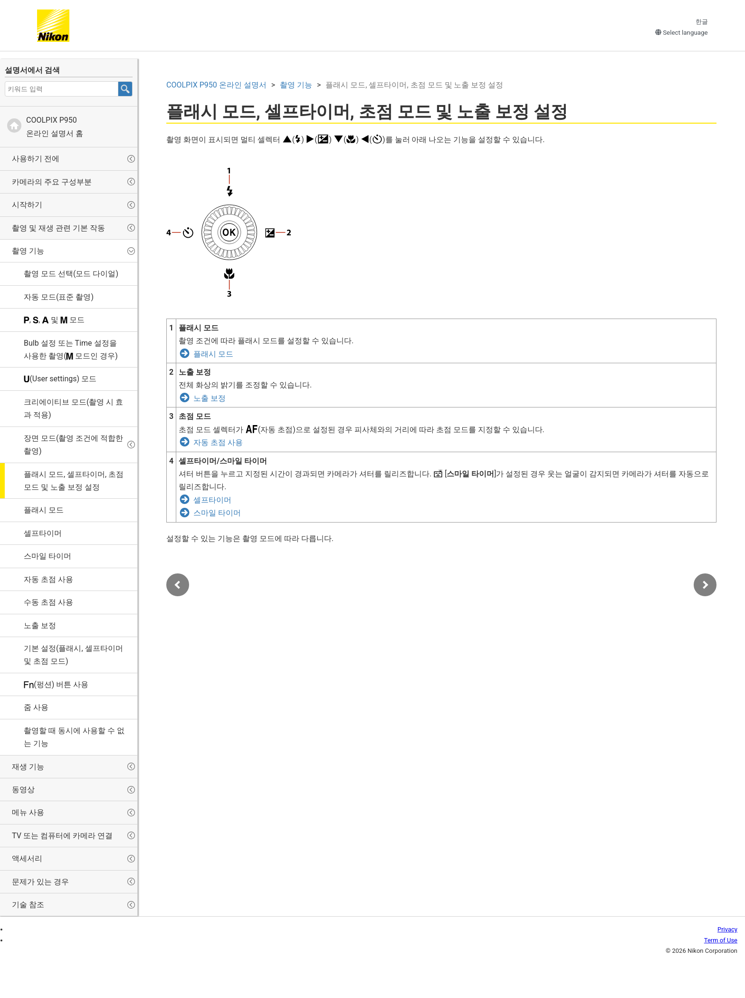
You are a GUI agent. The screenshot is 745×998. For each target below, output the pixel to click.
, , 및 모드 (54, 319)
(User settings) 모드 (60, 378)
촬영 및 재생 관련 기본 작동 (58, 228)
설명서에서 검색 (32, 70)
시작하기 (27, 204)
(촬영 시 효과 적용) (73, 408)
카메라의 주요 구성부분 (52, 181)
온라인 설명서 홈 (54, 126)
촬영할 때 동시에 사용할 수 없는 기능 (74, 737)
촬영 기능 (28, 250)
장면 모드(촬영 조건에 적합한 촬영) (73, 444)
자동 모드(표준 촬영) (59, 296)
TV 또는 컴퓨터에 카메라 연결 (62, 835)
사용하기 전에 (35, 158)
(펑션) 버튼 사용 (56, 684)
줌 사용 (36, 707)
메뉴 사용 (28, 812)
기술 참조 (28, 904)
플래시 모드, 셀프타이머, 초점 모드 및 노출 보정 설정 (74, 481)
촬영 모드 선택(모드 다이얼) (71, 273)
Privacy (727, 929)
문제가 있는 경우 (40, 881)
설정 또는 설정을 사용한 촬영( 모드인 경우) (71, 349)
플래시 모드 (44, 509)
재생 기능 (28, 766)
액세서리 (27, 858)
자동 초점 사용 (48, 579)
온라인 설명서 (216, 84)
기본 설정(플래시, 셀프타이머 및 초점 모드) (73, 655)
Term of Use (720, 940)
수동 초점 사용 (48, 602)
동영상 (23, 789)
